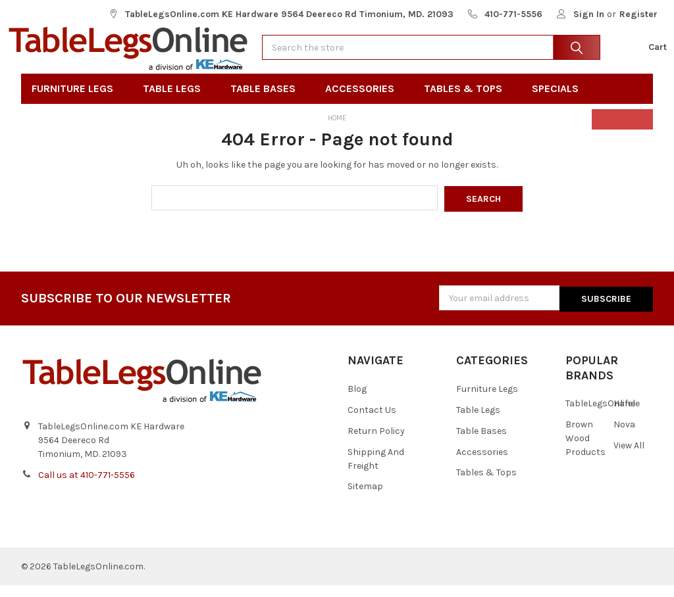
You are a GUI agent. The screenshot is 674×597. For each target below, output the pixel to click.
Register (638, 14)
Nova (624, 436)
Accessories (364, 103)
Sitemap (365, 498)
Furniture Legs (77, 103)
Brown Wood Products (585, 450)
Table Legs (176, 103)
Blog (357, 400)
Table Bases (267, 103)
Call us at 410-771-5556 (86, 486)
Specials (559, 103)
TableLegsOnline (600, 415)
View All (628, 457)
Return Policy (376, 442)
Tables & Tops (467, 103)
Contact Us (372, 421)
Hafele (626, 415)
